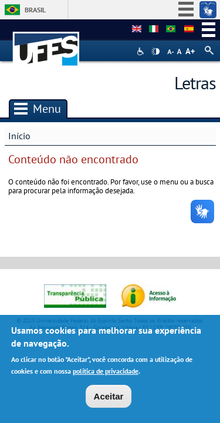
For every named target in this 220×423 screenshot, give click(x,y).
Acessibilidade (141, 51)
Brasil (35, 9)
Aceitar (109, 399)
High (155, 52)
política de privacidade (105, 372)
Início (19, 136)
